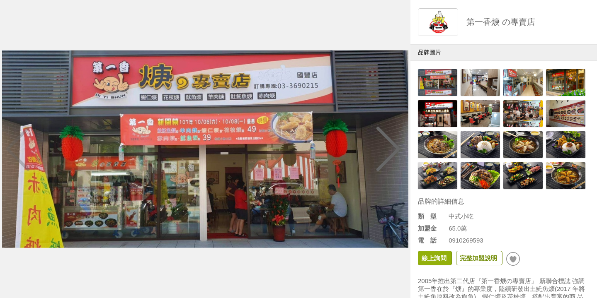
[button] (388, 149)
